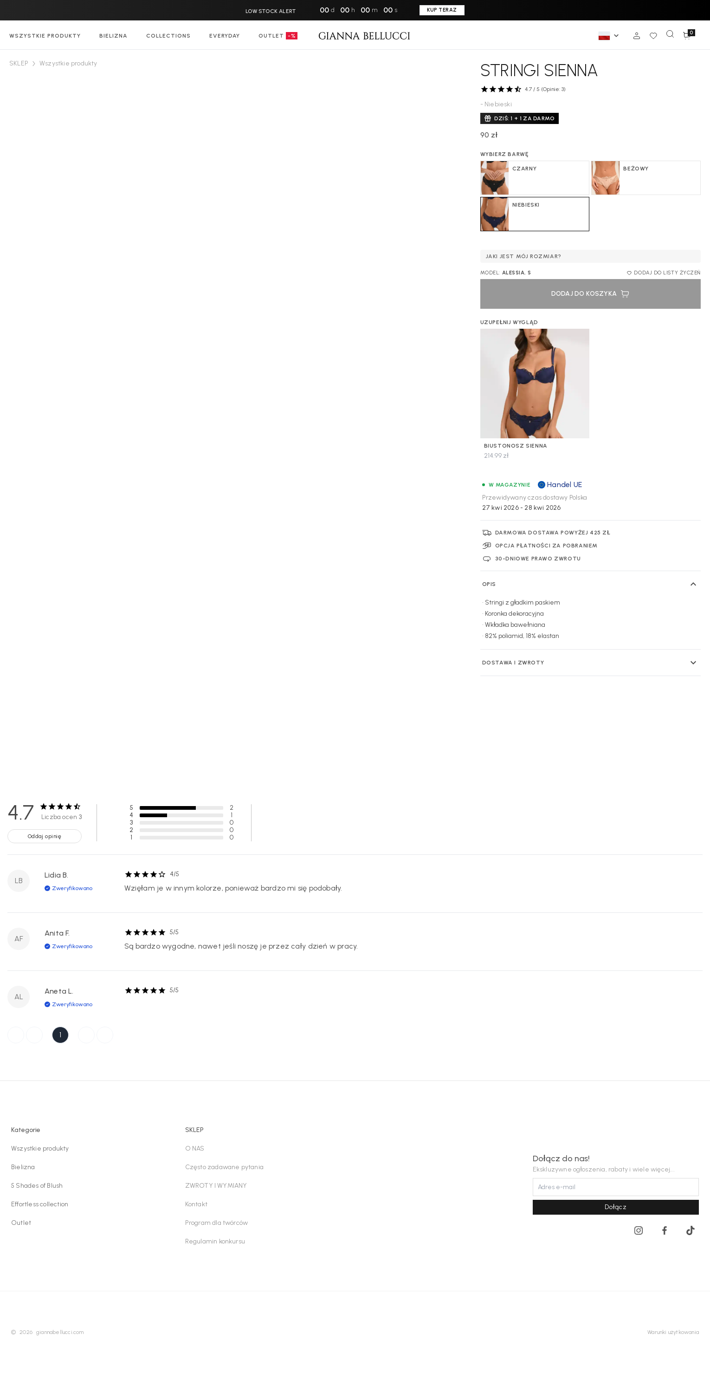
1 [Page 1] (60, 1034)
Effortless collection (39, 1204)
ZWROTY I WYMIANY (216, 1186)
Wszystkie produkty (40, 1148)
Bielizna (23, 1167)
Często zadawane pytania (224, 1167)
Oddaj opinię (45, 836)
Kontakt (196, 1204)
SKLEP (18, 63)
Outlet (21, 1223)
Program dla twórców (216, 1223)
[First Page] (15, 1035)
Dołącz (615, 1207)
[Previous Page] (34, 1035)
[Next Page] (86, 1035)
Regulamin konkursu (215, 1241)
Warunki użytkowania (673, 1332)
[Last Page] (105, 1035)
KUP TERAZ (442, 10)
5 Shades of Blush (37, 1186)
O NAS (195, 1148)
